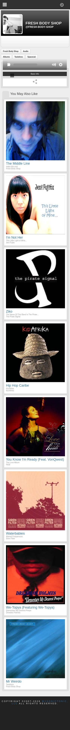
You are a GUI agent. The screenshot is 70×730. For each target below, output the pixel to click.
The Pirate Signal (13, 317)
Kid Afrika (10, 389)
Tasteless (18, 57)
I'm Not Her (14, 237)
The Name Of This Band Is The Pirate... (22, 315)
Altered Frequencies (14, 536)
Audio (25, 51)
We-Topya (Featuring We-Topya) (30, 607)
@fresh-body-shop (40, 26)
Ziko (9, 311)
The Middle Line (18, 163)
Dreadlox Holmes (13, 613)
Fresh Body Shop (10, 51)
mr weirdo (13, 681)
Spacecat (31, 57)
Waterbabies (15, 533)
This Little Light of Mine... (16, 241)
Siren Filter (10, 539)
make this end (12, 167)
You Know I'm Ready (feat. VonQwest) (35, 459)
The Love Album (12, 463)
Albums (6, 57)
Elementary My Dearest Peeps (18, 610)
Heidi (8, 465)
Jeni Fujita (10, 243)
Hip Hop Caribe (17, 385)
